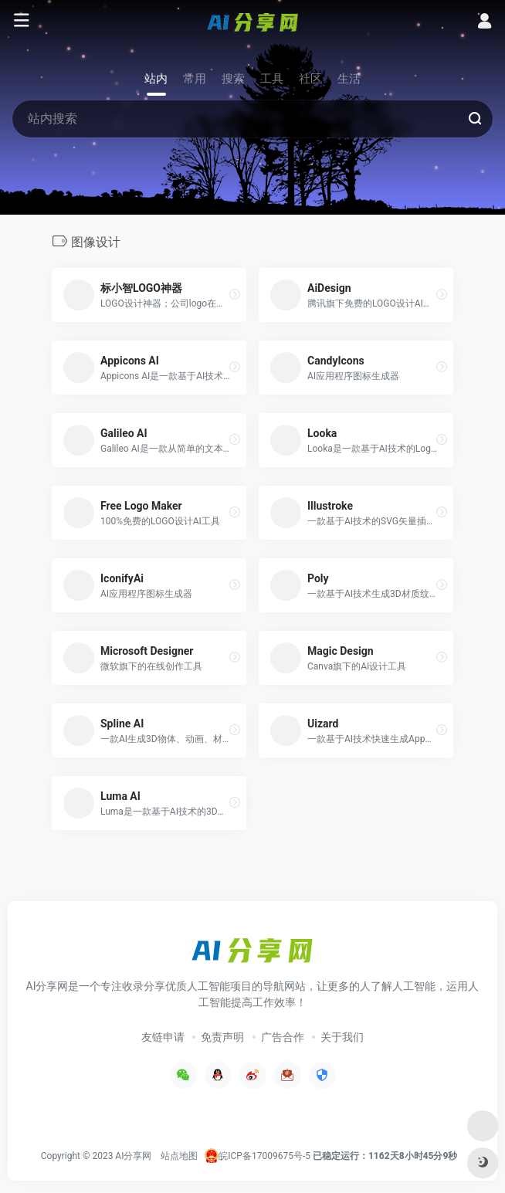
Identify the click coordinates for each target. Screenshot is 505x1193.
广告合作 (282, 1037)
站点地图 (179, 1156)
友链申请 (163, 1037)
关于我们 (342, 1037)
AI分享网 (133, 1156)
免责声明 (222, 1037)
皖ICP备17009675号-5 (264, 1156)
